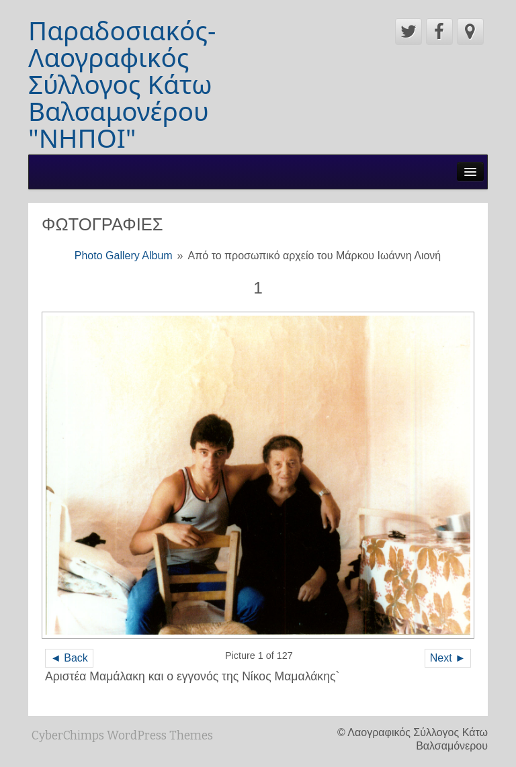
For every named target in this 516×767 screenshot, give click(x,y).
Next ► (448, 658)
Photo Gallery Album (124, 255)
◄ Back (69, 658)
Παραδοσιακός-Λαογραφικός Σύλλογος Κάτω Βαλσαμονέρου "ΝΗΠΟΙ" (122, 84)
